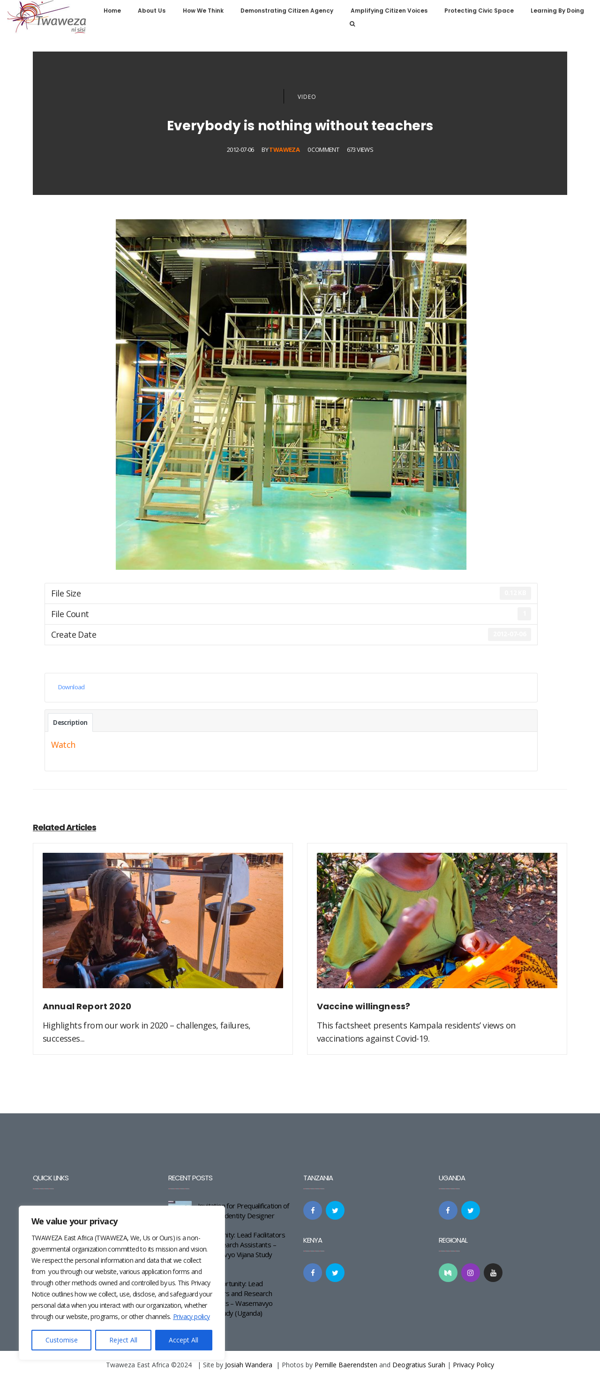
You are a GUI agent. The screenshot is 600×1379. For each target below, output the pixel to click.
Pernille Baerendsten (346, 1364)
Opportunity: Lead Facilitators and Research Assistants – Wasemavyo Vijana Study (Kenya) (241, 1249)
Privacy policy (191, 1316)
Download (71, 687)
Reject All (123, 1339)
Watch (63, 744)
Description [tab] (70, 722)
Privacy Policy (473, 1364)
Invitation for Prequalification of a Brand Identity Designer (243, 1210)
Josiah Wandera (248, 1364)
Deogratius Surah (418, 1364)
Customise (61, 1339)
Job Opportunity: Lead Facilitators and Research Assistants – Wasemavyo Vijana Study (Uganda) (235, 1298)
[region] (122, 1283)
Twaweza (284, 149)
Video (307, 97)
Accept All (183, 1339)
